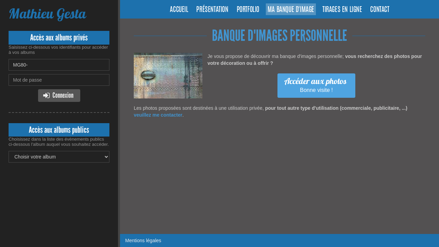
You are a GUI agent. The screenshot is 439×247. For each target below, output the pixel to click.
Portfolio (248, 10)
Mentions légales (143, 240)
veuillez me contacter (158, 115)
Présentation (212, 10)
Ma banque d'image (291, 10)
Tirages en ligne (342, 10)
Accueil (179, 10)
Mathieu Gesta (47, 13)
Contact (379, 10)
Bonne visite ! (315, 84)
